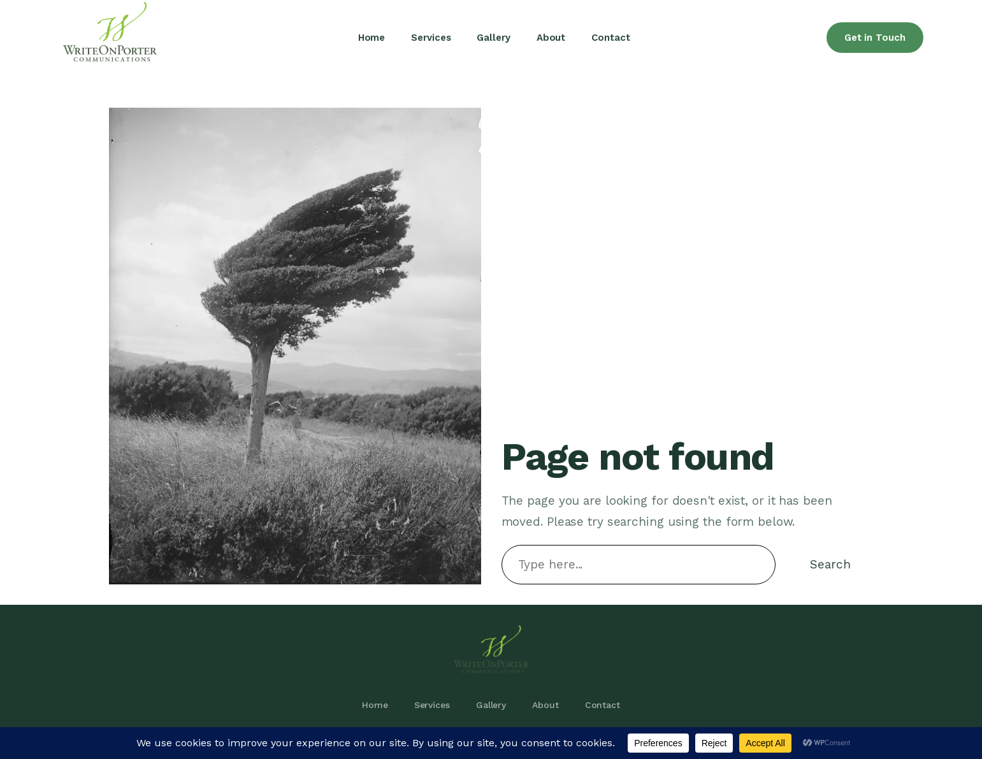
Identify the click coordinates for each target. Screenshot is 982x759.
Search (830, 564)
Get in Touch (875, 37)
